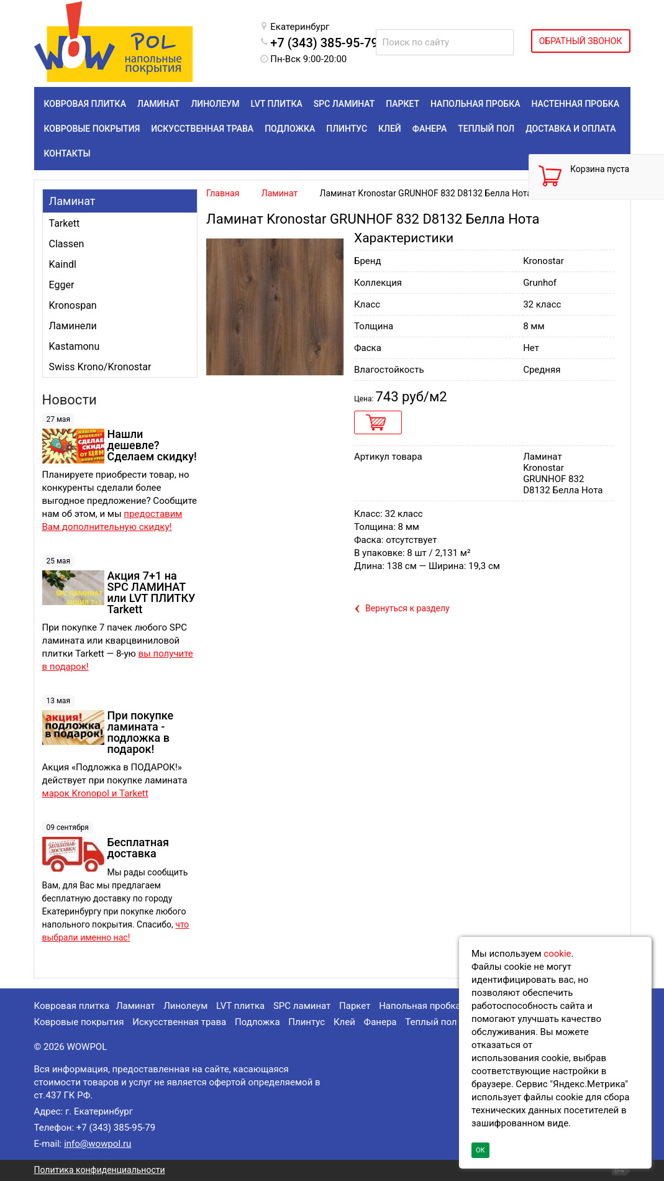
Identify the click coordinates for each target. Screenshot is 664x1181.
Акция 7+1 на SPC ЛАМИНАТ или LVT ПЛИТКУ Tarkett (151, 592)
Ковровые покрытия (79, 1022)
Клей (344, 1022)
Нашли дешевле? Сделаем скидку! (152, 445)
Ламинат (72, 200)
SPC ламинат (301, 1005)
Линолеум (185, 1005)
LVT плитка (240, 1005)
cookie (557, 953)
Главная (222, 193)
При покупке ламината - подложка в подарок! (140, 732)
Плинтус (306, 1022)
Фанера (380, 1022)
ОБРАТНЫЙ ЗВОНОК (580, 41)
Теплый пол (431, 1022)
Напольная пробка (420, 1005)
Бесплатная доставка (138, 848)
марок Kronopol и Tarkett (95, 793)
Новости (69, 400)
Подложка (257, 1022)
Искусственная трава (179, 1022)
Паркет (354, 1005)
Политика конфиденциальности (99, 1170)
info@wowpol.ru (97, 1143)
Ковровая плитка (72, 1005)
